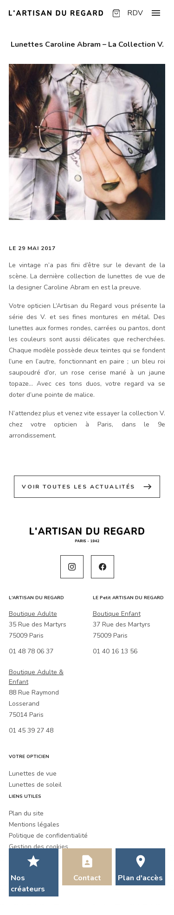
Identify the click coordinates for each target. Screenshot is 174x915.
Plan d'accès (140, 878)
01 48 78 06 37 (31, 651)
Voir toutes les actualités (87, 486)
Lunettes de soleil (35, 784)
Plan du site (26, 813)
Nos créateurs (28, 883)
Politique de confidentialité (48, 835)
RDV (135, 13)
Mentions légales (34, 824)
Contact (87, 878)
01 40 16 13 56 (115, 651)
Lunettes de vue (33, 773)
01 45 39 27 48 (31, 730)
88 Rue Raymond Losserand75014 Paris (34, 703)
